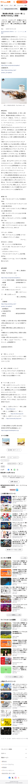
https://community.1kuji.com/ (13, 418)
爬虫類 (2, 466)
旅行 (15, 5)
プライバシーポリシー (7, 770)
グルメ (11, 5)
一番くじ (20, 463)
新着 (2, 5)
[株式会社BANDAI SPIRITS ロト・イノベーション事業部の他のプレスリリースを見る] (23, 9)
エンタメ (6, 5)
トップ (2, 738)
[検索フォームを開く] (14, 2)
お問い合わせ (14, 481)
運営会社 (4, 761)
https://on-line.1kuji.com (17, 413)
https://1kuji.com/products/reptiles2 (10, 65)
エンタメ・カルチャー (13, 457)
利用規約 (4, 767)
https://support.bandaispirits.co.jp (10, 430)
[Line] (14, 469)
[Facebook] (8, 469)
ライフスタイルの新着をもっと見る (14, 676)
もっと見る (23, 558)
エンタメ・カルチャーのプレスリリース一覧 (17, 738)
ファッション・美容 (22, 5)
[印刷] (17, 469)
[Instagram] (15, 778)
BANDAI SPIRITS (12, 463)
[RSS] (18, 778)
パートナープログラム (7, 764)
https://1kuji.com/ (10, 409)
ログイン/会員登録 (22, 2)
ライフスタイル (5, 460)
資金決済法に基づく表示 (8, 773)
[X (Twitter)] (11, 469)
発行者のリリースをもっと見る (14, 549)
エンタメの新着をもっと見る (14, 615)
